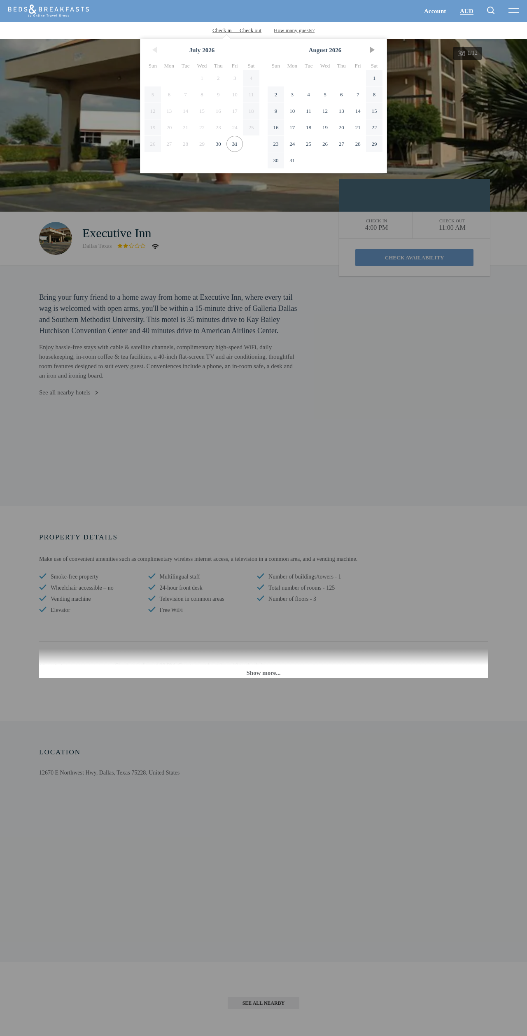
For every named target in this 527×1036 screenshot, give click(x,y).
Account (435, 11)
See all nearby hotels (65, 392)
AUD (466, 11)
